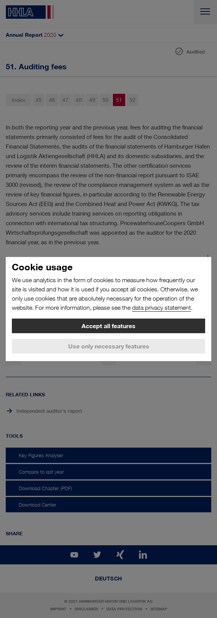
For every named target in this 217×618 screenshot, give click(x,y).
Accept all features (108, 326)
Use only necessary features (108, 346)
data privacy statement (161, 307)
